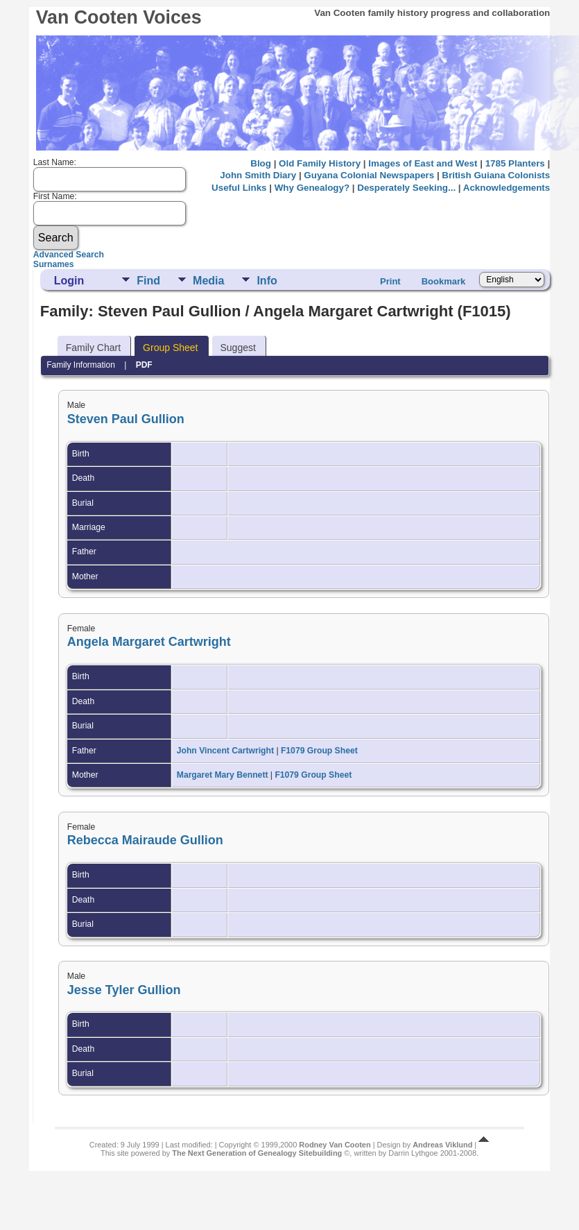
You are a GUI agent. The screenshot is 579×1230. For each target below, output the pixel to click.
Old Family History (320, 163)
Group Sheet (170, 347)
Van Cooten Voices (119, 17)
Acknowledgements (506, 187)
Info (267, 281)
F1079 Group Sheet (319, 750)
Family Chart (93, 347)
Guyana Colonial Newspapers (369, 175)
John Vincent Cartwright (225, 750)
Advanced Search (68, 254)
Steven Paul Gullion (125, 419)
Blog (260, 163)
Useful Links (238, 187)
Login (69, 281)
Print (390, 281)
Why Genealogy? (312, 187)
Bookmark (444, 281)
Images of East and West (422, 163)
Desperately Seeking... (406, 187)
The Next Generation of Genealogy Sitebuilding (257, 1153)
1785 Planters (515, 163)
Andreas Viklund (442, 1145)
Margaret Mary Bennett (222, 775)
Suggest (238, 347)
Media (208, 281)
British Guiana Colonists (496, 175)
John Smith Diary (258, 175)
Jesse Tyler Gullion (124, 990)
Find (148, 281)
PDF (144, 365)
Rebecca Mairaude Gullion (145, 840)
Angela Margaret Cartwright (149, 642)
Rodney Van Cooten (334, 1145)
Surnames (53, 264)
